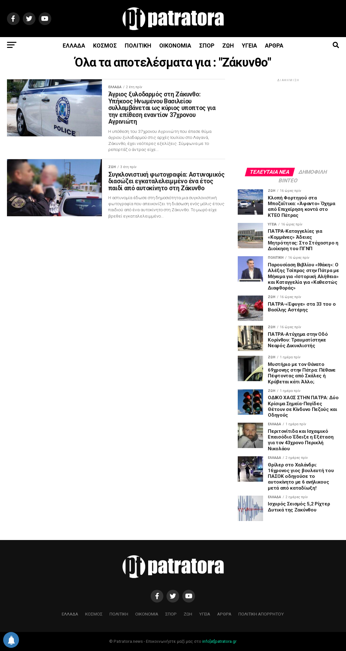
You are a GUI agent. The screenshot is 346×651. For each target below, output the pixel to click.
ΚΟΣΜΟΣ (105, 45)
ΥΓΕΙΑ (249, 45)
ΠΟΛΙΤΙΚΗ (138, 45)
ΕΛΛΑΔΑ (74, 45)
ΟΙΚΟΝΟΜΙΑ (175, 45)
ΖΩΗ (228, 45)
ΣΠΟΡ (206, 45)
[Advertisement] (288, 122)
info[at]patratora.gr (219, 641)
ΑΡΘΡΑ (274, 45)
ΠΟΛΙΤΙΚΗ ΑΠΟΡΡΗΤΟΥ (261, 613)
